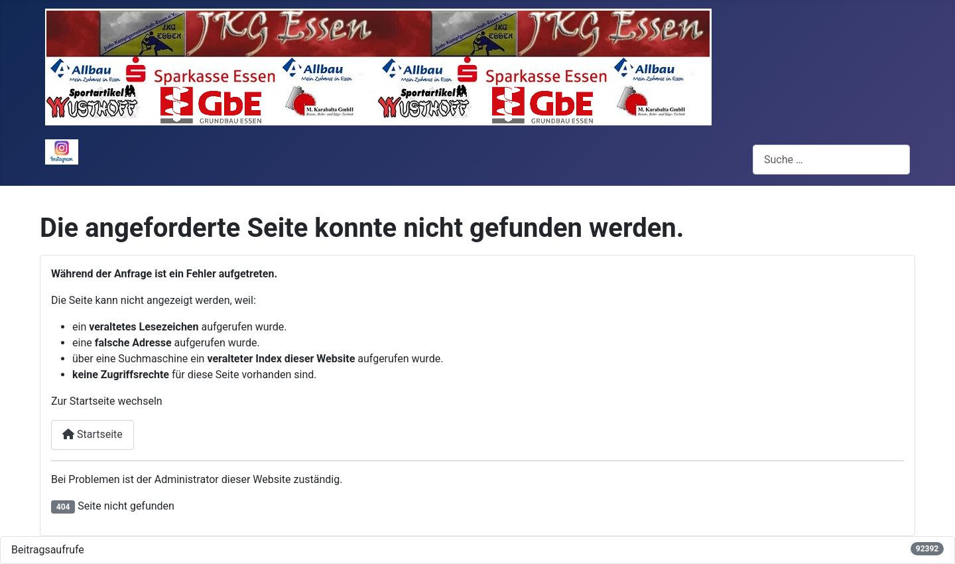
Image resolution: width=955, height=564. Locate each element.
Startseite (92, 434)
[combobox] (831, 160)
